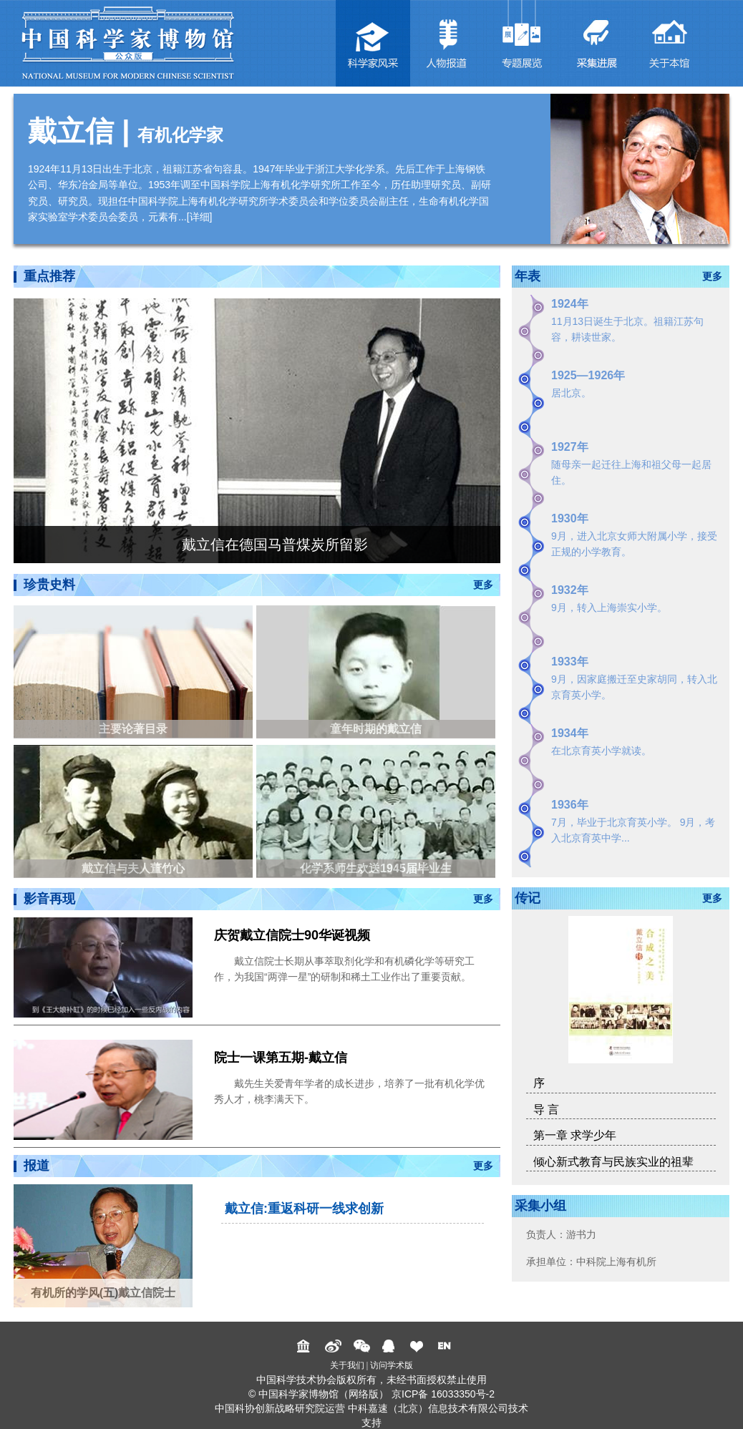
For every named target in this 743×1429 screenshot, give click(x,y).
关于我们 (347, 1365)
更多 (483, 584)
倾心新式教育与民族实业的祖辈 (613, 1162)
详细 (200, 217)
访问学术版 (391, 1365)
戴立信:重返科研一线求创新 (304, 1208)
